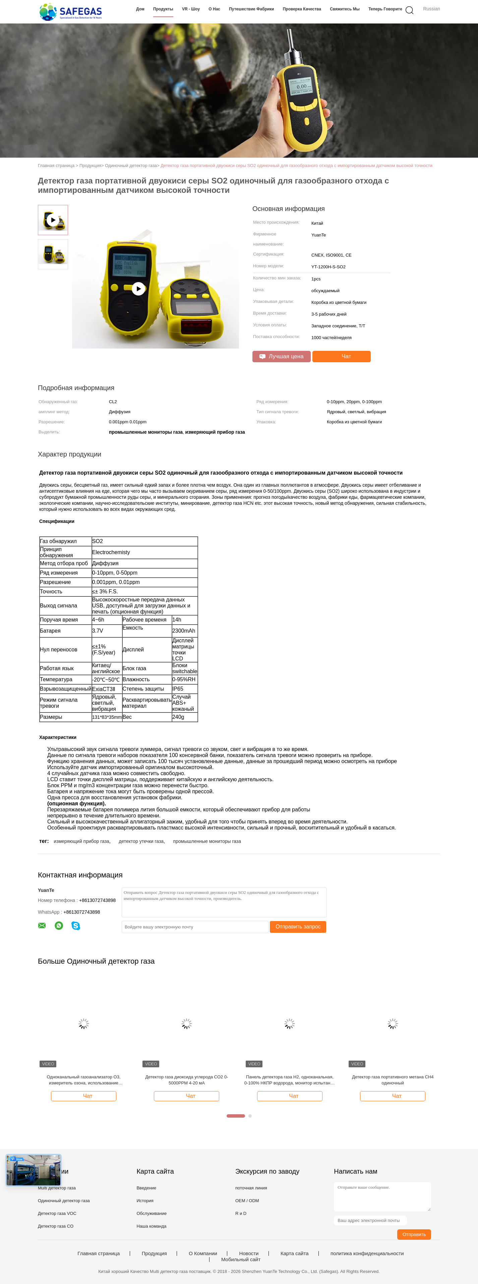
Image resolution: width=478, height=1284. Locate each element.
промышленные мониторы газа (207, 841)
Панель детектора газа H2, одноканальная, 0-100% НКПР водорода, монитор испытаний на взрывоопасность (289, 1080)
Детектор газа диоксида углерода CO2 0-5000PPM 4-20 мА (186, 1079)
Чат (342, 356)
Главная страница (98, 1253)
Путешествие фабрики (251, 9)
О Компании (203, 1253)
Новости (248, 1253)
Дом (140, 9)
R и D (240, 1213)
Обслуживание (151, 1213)
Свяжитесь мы (345, 9)
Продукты (163, 9)
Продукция (154, 1253)
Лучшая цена (281, 356)
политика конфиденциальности (367, 1253)
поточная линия (251, 1187)
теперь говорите (385, 9)
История (144, 1200)
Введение (146, 1187)
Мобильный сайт (240, 1259)
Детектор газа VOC (57, 1213)
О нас (214, 9)
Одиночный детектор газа (64, 1200)
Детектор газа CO (55, 1226)
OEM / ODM (247, 1200)
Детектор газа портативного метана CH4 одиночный (392, 1079)
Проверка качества (302, 9)
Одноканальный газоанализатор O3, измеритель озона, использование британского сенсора (84, 1080)
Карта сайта (295, 1253)
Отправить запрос (298, 926)
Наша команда (151, 1226)
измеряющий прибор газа (81, 841)
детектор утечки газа (141, 841)
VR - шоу (191, 9)
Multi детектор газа (57, 1187)
